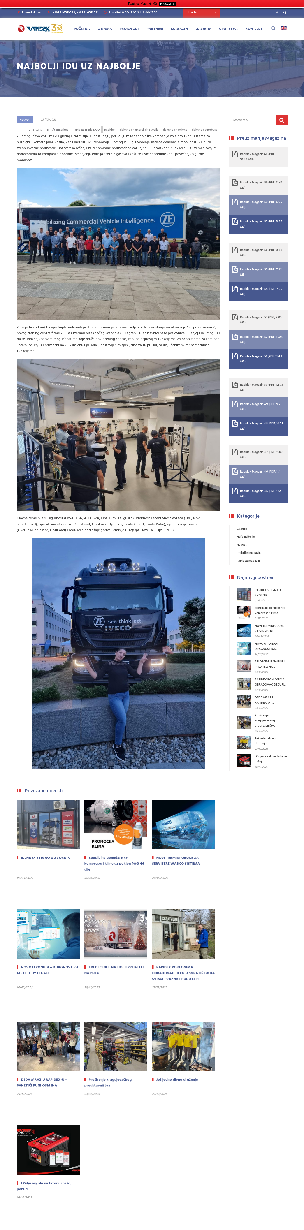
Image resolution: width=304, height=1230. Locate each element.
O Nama (104, 29)
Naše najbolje (246, 537)
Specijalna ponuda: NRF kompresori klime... (270, 610)
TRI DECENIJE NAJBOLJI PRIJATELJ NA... (270, 664)
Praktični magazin (249, 553)
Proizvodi (129, 29)
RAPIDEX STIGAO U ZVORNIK (268, 593)
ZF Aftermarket (57, 129)
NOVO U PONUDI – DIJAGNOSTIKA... (267, 646)
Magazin (179, 29)
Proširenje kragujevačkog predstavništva (265, 720)
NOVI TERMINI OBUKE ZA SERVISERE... (269, 628)
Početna (82, 29)
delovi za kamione (175, 129)
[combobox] (201, 12)
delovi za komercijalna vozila (139, 129)
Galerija (203, 29)
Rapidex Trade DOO (86, 129)
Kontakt (253, 29)
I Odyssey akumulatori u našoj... (271, 759)
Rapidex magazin (248, 560)
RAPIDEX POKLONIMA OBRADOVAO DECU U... (270, 682)
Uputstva (228, 29)
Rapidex (109, 129)
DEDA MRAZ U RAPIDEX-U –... (264, 700)
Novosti (25, 120)
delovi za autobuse (205, 129)
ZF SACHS (35, 129)
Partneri (154, 29)
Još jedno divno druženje (265, 741)
